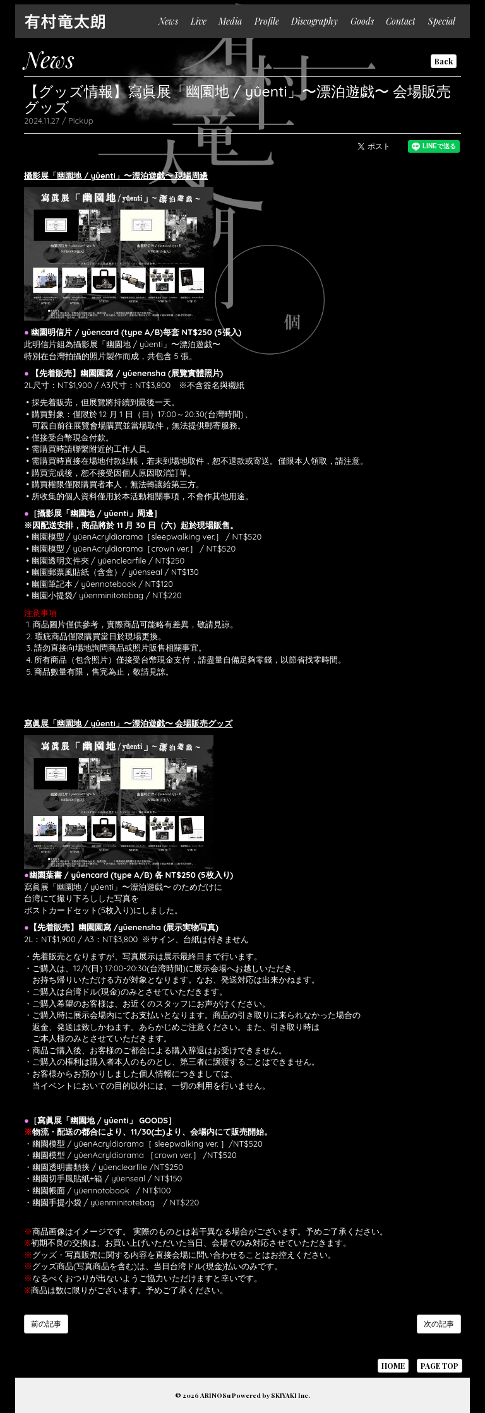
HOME (393, 1366)
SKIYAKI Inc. (290, 1395)
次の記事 (439, 1323)
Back (443, 61)
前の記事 (46, 1323)
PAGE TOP (439, 1366)
